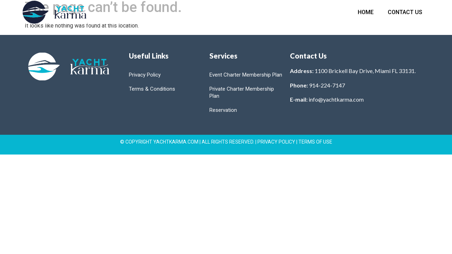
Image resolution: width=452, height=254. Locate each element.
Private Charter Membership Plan (241, 92)
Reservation (223, 110)
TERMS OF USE (315, 142)
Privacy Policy (145, 75)
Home (366, 12)
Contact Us (405, 12)
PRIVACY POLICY (276, 142)
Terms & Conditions (152, 89)
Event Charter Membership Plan (245, 75)
